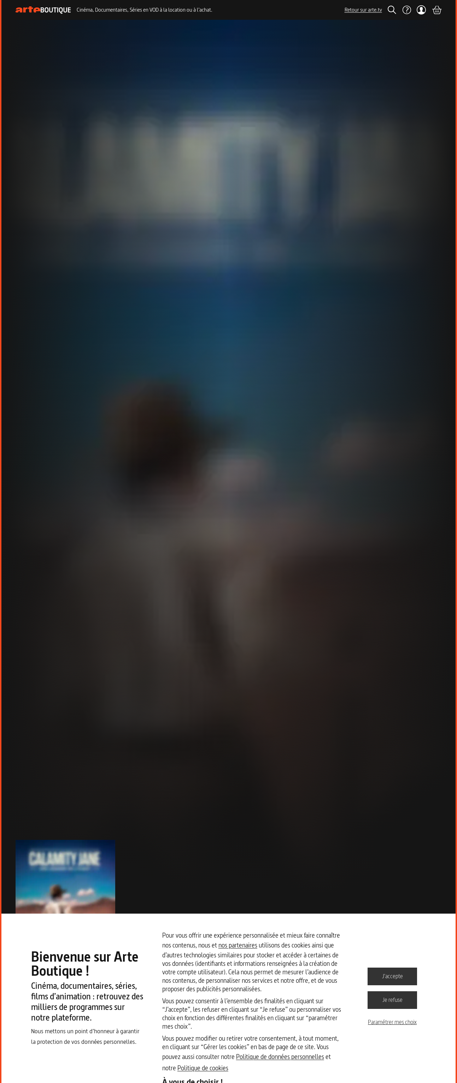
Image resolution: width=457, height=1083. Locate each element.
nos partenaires (237, 945)
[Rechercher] (392, 10)
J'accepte (392, 976)
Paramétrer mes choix (392, 1022)
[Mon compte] (421, 10)
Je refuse (392, 1000)
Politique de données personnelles (280, 1056)
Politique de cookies (202, 1068)
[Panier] (436, 10)
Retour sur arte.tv (363, 9)
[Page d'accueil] (43, 10)
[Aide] (406, 10)
